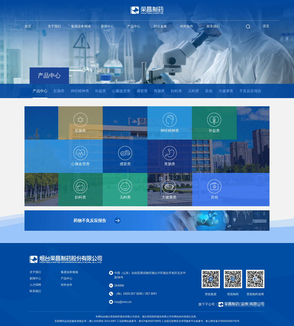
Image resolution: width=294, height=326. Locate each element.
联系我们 (213, 26)
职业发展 (160, 26)
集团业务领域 (81, 26)
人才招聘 (35, 284)
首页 (28, 26)
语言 (266, 26)
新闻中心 (107, 26)
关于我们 (54, 26)
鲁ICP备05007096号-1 (151, 321)
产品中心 (133, 26)
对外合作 (186, 26)
